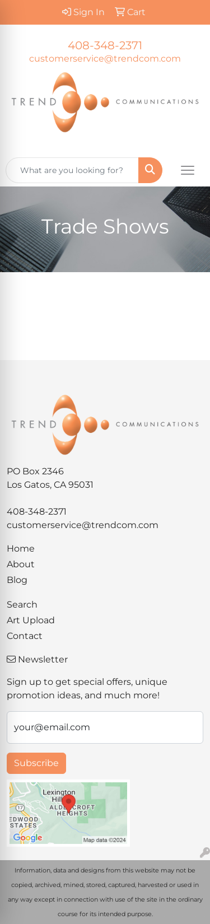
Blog (17, 580)
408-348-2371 (105, 45)
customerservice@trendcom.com (105, 58)
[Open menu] (187, 170)
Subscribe (36, 763)
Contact (25, 636)
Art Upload (31, 620)
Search (22, 604)
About (21, 564)
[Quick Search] (72, 170)
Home (21, 548)
